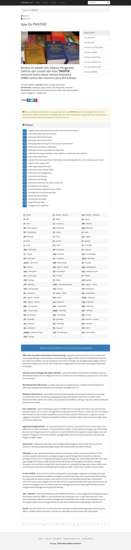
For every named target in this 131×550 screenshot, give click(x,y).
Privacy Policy (87, 539)
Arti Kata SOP (89, 38)
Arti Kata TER (89, 42)
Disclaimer (57, 539)
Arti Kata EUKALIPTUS (92, 62)
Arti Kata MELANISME (92, 67)
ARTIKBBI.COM (27, 3)
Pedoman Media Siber (71, 539)
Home (25, 10)
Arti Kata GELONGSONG (93, 47)
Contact (48, 539)
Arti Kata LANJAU (90, 52)
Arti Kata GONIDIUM (92, 57)
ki (41, 90)
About (41, 539)
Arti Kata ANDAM (90, 72)
